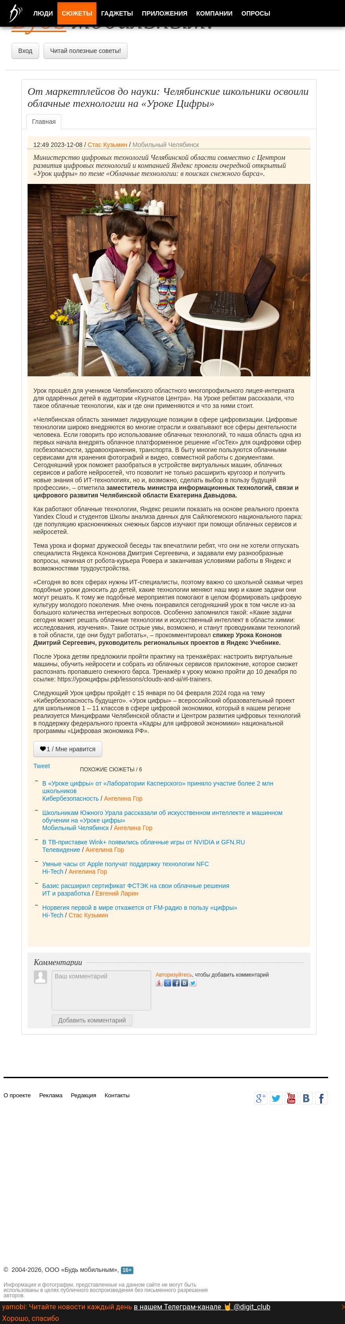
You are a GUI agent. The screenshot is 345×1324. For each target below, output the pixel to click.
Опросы (255, 13)
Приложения (164, 13)
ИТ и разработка (66, 893)
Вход (25, 50)
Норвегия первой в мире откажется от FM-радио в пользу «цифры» (139, 907)
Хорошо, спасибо (30, 1318)
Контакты (116, 1095)
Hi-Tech (52, 871)
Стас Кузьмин (107, 144)
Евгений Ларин (116, 893)
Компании (215, 13)
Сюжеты (77, 13)
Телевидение (61, 849)
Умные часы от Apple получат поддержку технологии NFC (125, 864)
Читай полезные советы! (85, 50)
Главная (44, 121)
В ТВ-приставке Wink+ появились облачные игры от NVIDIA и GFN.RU (143, 842)
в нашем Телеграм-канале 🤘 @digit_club (202, 1307)
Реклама (50, 1095)
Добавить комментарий (92, 1020)
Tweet (41, 766)
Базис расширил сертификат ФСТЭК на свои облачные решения (135, 885)
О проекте (17, 1095)
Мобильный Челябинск (165, 144)
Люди (43, 13)
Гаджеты (117, 13)
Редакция (83, 1095)
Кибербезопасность (70, 798)
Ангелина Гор (123, 798)
